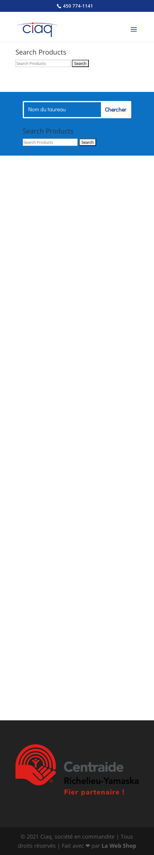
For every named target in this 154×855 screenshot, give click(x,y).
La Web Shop (119, 845)
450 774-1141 (77, 6)
